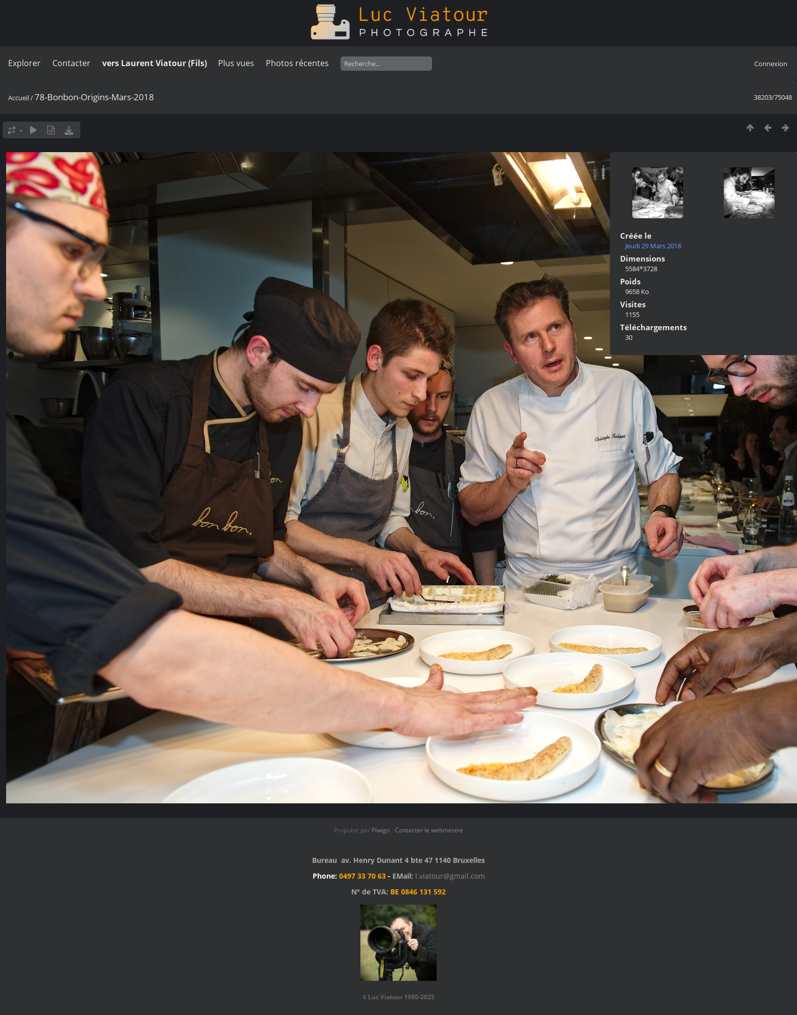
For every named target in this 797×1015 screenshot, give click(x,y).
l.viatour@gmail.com (450, 876)
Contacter (71, 63)
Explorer (24, 63)
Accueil (18, 97)
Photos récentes (297, 63)
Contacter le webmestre (429, 830)
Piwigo (381, 830)
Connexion (770, 63)
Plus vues (236, 63)
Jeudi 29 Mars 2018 (653, 245)
